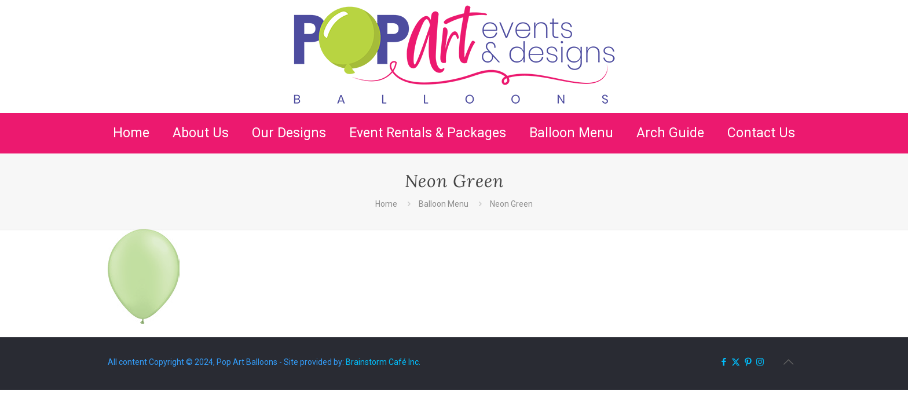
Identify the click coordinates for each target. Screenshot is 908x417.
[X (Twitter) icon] (735, 362)
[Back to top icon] (788, 362)
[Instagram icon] (760, 362)
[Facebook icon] (723, 362)
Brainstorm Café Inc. (383, 362)
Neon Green (511, 204)
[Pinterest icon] (748, 362)
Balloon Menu (443, 204)
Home (386, 204)
